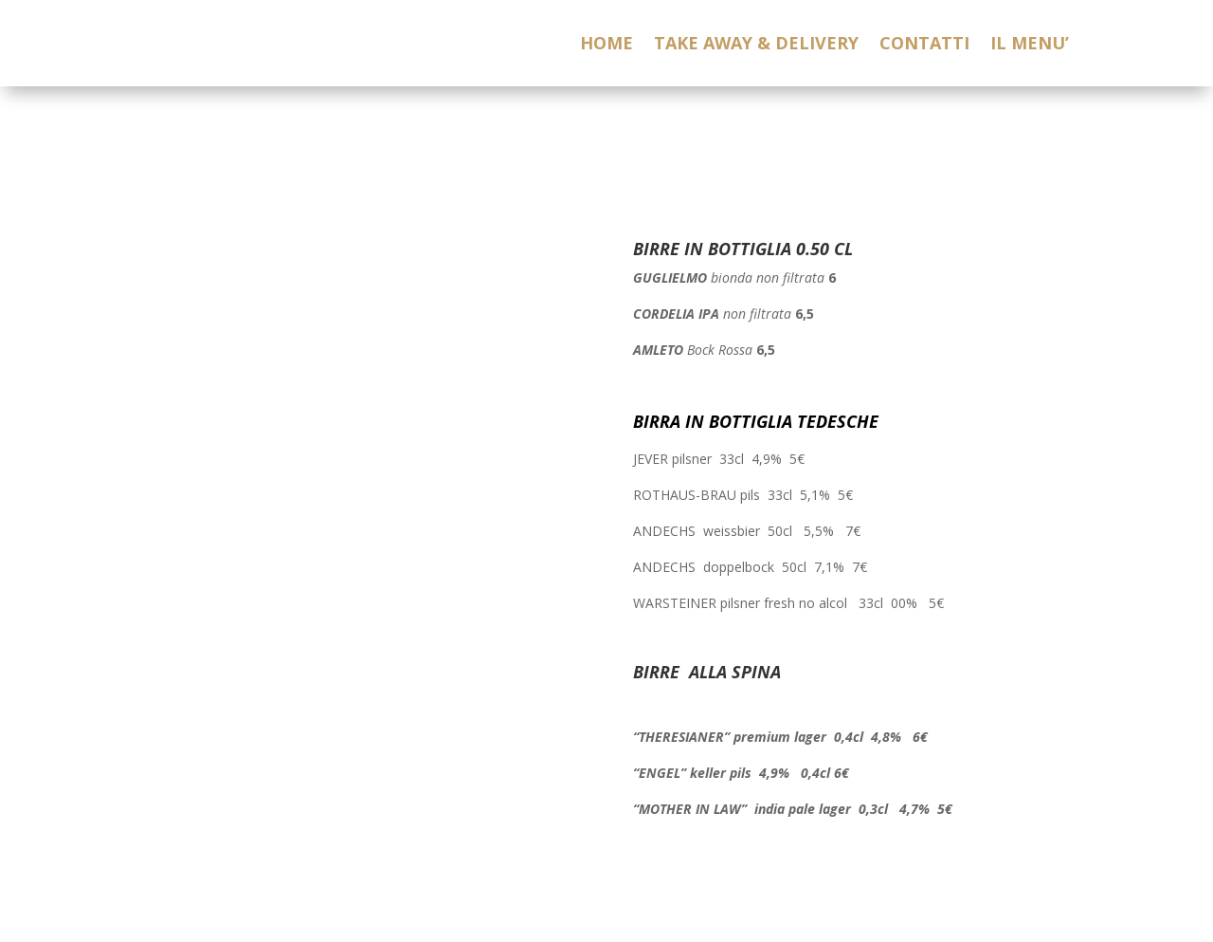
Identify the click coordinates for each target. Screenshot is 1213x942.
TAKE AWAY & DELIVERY (756, 45)
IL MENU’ (1029, 45)
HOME (606, 45)
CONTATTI (924, 45)
